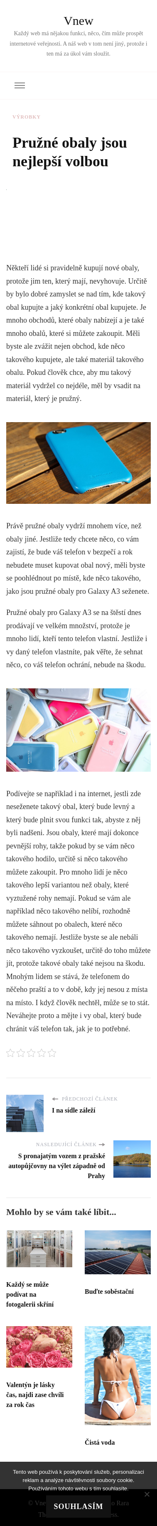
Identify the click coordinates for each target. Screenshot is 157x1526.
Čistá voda (100, 1442)
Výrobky (26, 117)
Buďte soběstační (109, 1291)
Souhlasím (78, 1506)
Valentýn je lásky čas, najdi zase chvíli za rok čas (35, 1394)
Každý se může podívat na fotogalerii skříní (30, 1294)
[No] (146, 1494)
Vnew (78, 20)
